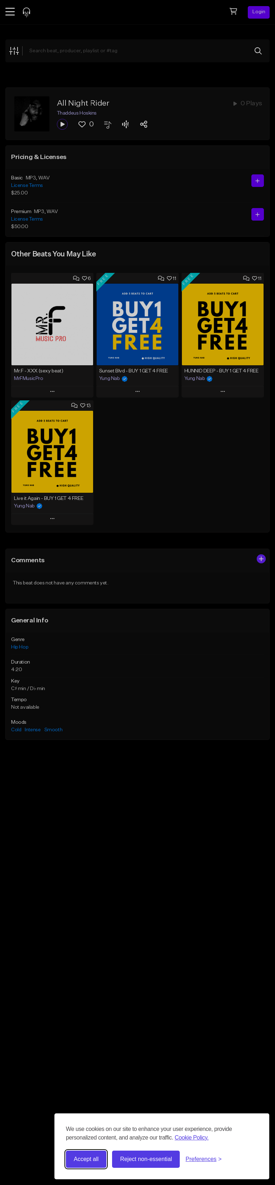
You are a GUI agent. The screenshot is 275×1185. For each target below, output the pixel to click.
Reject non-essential (146, 1159)
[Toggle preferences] (203, 1159)
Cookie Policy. (192, 1138)
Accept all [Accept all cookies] (86, 1159)
